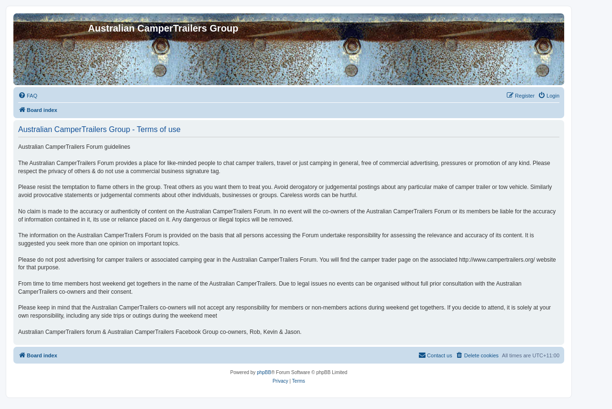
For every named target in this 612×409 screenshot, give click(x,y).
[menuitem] (27, 95)
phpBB (264, 372)
